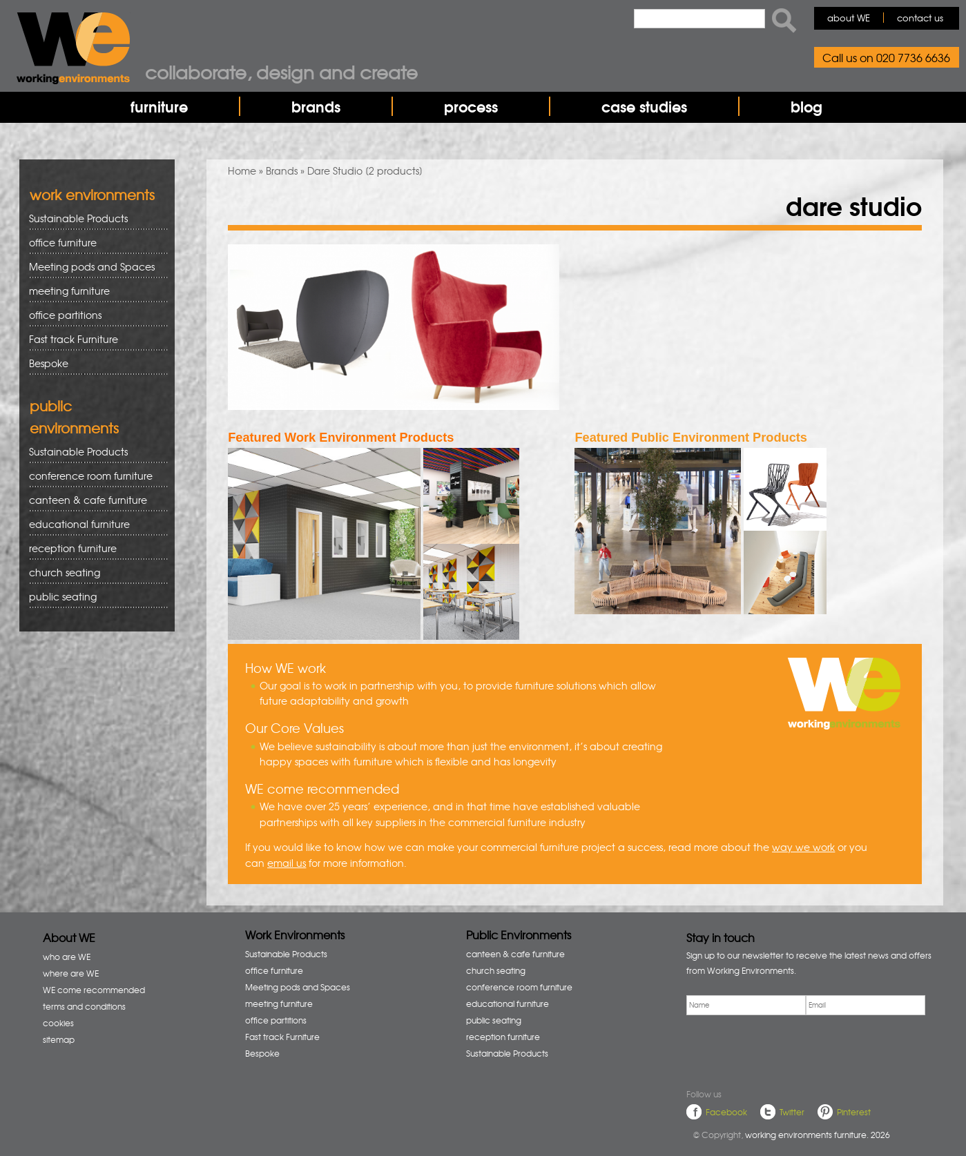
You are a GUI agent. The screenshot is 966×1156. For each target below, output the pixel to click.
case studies (644, 106)
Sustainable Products (78, 218)
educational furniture (93, 524)
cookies (58, 1023)
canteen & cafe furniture (93, 500)
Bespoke (48, 363)
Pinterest (854, 1112)
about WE (848, 17)
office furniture (93, 242)
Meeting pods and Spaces (93, 266)
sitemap (59, 1039)
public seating (93, 596)
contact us (920, 17)
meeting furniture (93, 291)
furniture (159, 106)
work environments (92, 194)
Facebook (726, 1112)
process (471, 106)
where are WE (71, 973)
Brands (282, 170)
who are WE (66, 956)
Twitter (792, 1112)
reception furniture (93, 548)
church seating (64, 572)
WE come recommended (94, 989)
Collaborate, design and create (281, 72)
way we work (803, 847)
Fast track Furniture (73, 339)
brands (315, 106)
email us (286, 863)
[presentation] (791, 1050)
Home (242, 170)
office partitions (93, 315)
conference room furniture (93, 476)
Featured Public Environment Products (690, 437)
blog (806, 106)
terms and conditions (84, 1006)
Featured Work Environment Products (341, 437)
